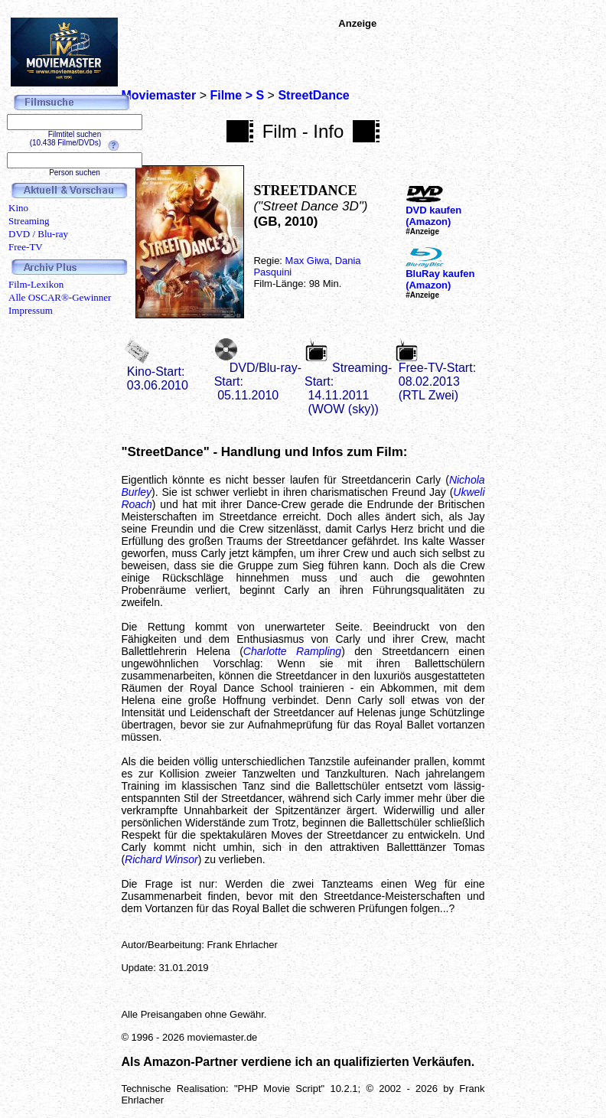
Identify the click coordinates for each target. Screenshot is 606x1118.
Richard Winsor (161, 859)
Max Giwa (307, 260)
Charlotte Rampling (292, 651)
